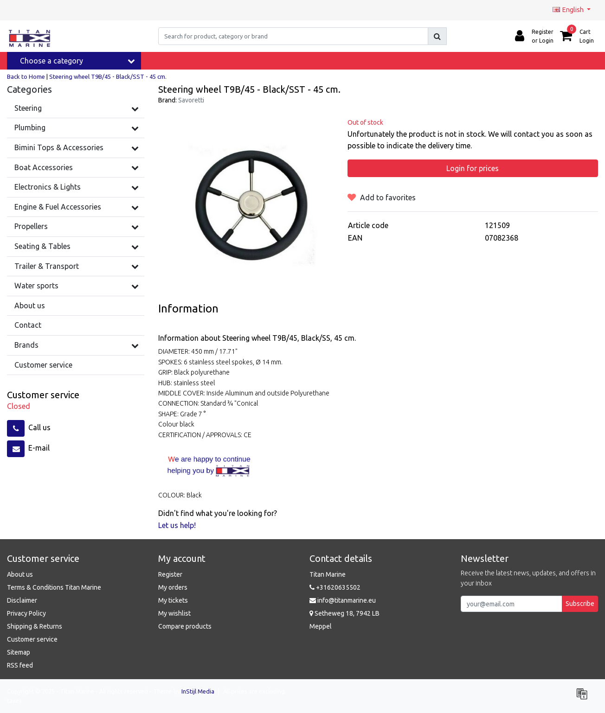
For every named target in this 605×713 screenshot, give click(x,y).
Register (170, 574)
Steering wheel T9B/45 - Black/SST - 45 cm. (108, 76)
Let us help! (177, 525)
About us (20, 574)
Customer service (32, 639)
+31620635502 (334, 587)
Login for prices (472, 168)
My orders (172, 587)
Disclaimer (22, 600)
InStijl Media (197, 691)
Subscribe (580, 603)
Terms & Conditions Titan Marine (54, 587)
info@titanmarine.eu (342, 600)
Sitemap (18, 652)
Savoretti (191, 100)
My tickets (173, 600)
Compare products (185, 626)
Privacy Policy (26, 613)
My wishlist (174, 613)
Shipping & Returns (34, 626)
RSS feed (20, 665)
